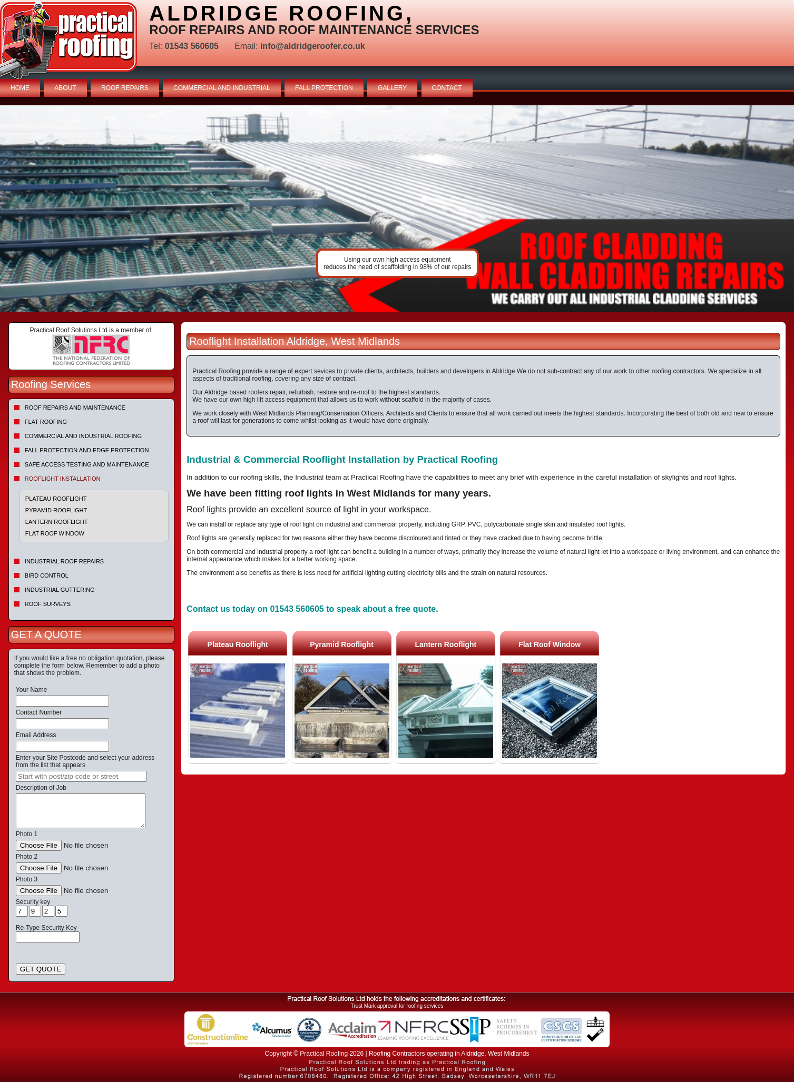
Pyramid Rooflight (56, 510)
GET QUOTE (40, 969)
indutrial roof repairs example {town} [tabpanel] (397, 208)
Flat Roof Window (54, 533)
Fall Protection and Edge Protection (87, 450)
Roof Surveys (48, 604)
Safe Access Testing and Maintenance (87, 464)
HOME (20, 88)
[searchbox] (81, 776)
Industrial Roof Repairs (64, 561)
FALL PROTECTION (324, 88)
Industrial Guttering (60, 590)
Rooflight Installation (63, 478)
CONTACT (447, 88)
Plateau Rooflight (56, 498)
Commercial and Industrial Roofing (83, 436)
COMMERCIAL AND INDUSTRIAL (221, 88)
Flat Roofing (46, 422)
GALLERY (392, 88)
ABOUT (65, 88)
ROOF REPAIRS (125, 88)
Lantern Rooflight (56, 522)
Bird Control (46, 575)
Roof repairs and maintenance (75, 407)
